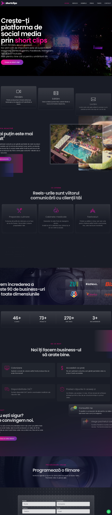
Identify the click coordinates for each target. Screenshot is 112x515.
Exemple (84, 3)
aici (65, 478)
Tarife (99, 3)
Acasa (67, 3)
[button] (46, 144)
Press (92, 3)
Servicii (75, 3)
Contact (108, 3)
